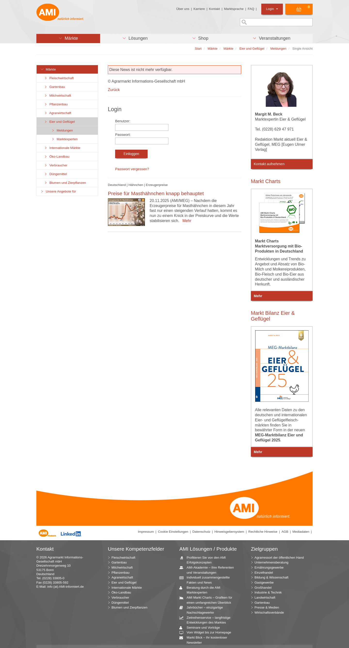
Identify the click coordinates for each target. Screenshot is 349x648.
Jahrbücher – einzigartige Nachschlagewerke (203, 609)
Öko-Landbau (56, 156)
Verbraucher (55, 165)
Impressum (146, 531)
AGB (284, 531)
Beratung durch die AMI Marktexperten (201, 589)
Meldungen (62, 130)
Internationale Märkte (62, 148)
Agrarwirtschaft (57, 113)
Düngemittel (55, 174)
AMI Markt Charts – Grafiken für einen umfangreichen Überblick (207, 599)
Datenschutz (201, 531)
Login (272, 9)
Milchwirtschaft (57, 95)
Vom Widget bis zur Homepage (207, 632)
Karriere (199, 9)
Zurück (114, 90)
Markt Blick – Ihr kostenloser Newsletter (205, 639)
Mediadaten (300, 531)
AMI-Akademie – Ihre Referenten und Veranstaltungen (208, 569)
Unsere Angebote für (58, 191)
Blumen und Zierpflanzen (65, 183)
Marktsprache (234, 9)
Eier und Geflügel (59, 121)
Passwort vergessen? (132, 169)
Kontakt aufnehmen (269, 164)
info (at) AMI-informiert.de (65, 586)
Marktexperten (64, 139)
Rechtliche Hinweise (263, 531)
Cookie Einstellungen (173, 531)
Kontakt (214, 9)
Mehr (185, 221)
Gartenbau (54, 87)
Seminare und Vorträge (201, 627)
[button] (68, 38)
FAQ (251, 9)
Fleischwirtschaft (59, 78)
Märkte (48, 69)
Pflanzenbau (56, 104)
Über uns (182, 9)
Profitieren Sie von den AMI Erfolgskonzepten (204, 559)
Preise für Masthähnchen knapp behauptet (156, 193)
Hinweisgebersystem (229, 531)
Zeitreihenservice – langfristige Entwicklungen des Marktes (206, 620)
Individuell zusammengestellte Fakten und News (206, 579)
